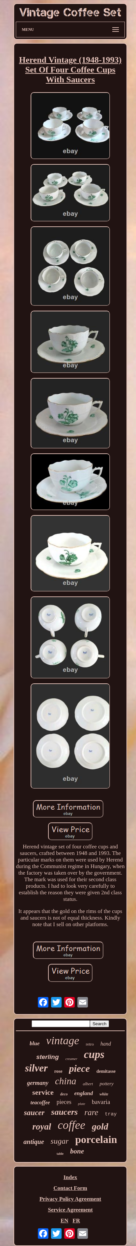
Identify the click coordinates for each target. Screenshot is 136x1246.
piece (79, 1068)
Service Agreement (70, 1210)
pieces (64, 1102)
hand (105, 1044)
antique (33, 1141)
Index (70, 1177)
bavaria (101, 1101)
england (83, 1093)
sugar (60, 1141)
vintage (62, 1040)
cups (94, 1054)
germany (37, 1083)
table (60, 1153)
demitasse (106, 1071)
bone (77, 1151)
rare (91, 1112)
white (103, 1094)
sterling (47, 1056)
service (43, 1092)
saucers (64, 1112)
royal (41, 1127)
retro (90, 1044)
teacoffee (40, 1102)
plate (81, 1104)
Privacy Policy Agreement (70, 1199)
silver (36, 1068)
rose (58, 1071)
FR (76, 1220)
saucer (34, 1113)
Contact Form (70, 1188)
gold (100, 1126)
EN (64, 1220)
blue (35, 1043)
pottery (106, 1083)
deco (64, 1094)
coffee (71, 1125)
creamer (71, 1059)
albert (88, 1083)
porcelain (96, 1139)
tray (111, 1114)
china (65, 1081)
